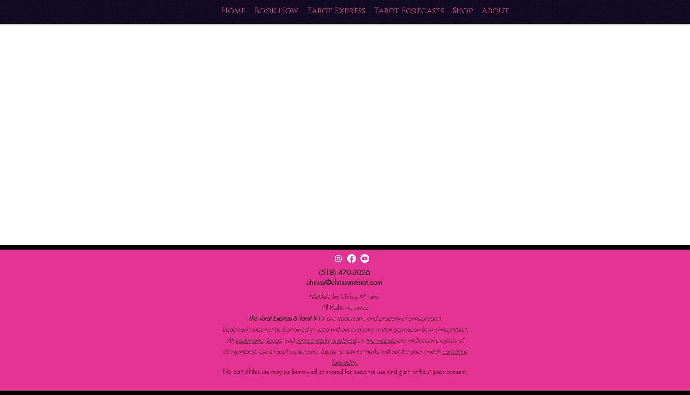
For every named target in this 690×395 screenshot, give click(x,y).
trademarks (249, 340)
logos (274, 340)
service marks (313, 340)
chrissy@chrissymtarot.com (344, 282)
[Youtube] (364, 258)
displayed (343, 340)
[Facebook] (351, 258)
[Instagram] (338, 258)
